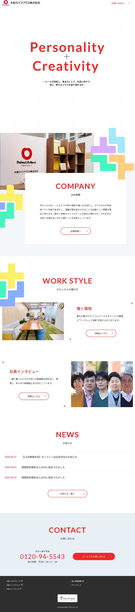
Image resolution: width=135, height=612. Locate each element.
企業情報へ (75, 231)
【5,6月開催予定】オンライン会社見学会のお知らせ (49, 457)
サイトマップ (76, 585)
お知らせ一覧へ (67, 493)
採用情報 (84, 8)
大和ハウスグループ (13, 581)
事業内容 (58, 8)
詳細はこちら (101, 333)
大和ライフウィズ (12, 589)
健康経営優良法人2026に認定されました (43, 467)
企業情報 (48, 8)
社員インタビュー (71, 8)
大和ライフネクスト (13, 585)
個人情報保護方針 (78, 581)
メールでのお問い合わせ (93, 556)
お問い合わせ (117, 8)
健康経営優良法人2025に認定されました (43, 477)
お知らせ (94, 8)
